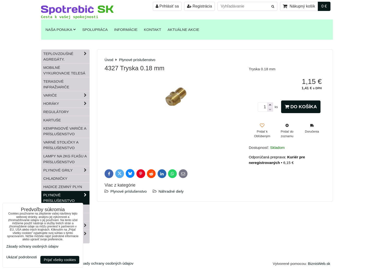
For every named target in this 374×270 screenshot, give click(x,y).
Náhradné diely (171, 191)
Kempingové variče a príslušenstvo (64, 131)
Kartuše (52, 120)
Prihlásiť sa (167, 6)
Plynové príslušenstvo (128, 191)
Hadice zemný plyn (62, 187)
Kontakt (152, 29)
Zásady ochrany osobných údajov (106, 263)
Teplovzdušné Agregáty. (66, 56)
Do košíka (301, 106)
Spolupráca (95, 29)
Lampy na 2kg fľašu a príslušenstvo (65, 159)
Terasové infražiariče (56, 84)
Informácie (125, 29)
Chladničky (55, 178)
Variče (66, 95)
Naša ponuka (60, 29)
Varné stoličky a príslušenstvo (61, 145)
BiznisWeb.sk (319, 263)
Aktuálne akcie (183, 29)
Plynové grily (66, 170)
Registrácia (199, 6)
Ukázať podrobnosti (21, 257)
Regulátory (56, 112)
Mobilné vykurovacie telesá (64, 70)
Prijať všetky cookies (60, 260)
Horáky (66, 103)
